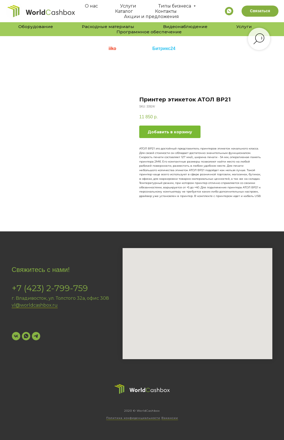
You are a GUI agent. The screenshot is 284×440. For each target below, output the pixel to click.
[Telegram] (36, 336)
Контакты (166, 11)
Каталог (124, 11)
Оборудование (35, 26)
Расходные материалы (108, 26)
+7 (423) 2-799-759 (50, 288)
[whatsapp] (229, 11)
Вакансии (169, 418)
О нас (91, 6)
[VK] (16, 336)
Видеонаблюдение (185, 26)
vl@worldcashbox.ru (35, 305)
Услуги (128, 6)
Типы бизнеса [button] (175, 6)
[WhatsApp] (26, 336)
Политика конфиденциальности (133, 418)
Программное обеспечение (149, 31)
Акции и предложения (151, 16)
